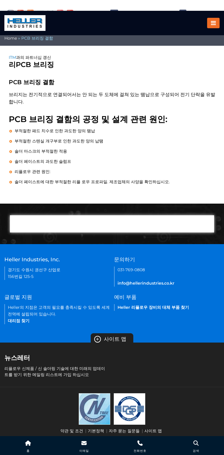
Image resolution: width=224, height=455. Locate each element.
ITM (12, 57)
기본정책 (96, 430)
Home (10, 38)
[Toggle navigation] (213, 23)
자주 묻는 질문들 (124, 430)
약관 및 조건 (71, 430)
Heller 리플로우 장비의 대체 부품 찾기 (153, 307)
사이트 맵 (110, 339)
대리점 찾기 (18, 320)
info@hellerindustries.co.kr (146, 283)
